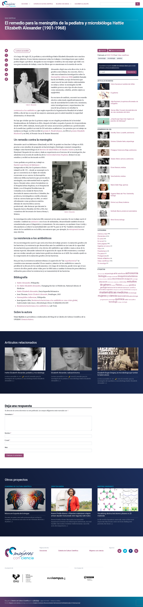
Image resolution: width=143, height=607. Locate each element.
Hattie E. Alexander (31, 105)
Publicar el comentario (14, 455)
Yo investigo (102, 263)
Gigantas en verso (104, 246)
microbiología (111, 58)
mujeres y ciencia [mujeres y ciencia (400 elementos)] (107, 295)
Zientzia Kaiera (27, 319)
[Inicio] (8, 4)
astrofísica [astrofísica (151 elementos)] (121, 273)
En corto (100, 239)
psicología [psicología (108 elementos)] (112, 299)
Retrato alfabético (104, 258)
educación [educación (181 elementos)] (103, 282)
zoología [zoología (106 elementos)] (124, 302)
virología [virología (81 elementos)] (120, 302)
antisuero (35, 222)
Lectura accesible (22, 51)
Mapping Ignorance (106, 486)
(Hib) (61, 77)
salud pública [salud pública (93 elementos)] (132, 299)
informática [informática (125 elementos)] (102, 289)
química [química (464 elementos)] (119, 299)
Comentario (9, 414)
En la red (100, 241)
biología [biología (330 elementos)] (102, 276)
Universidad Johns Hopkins (57, 155)
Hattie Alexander (23, 283)
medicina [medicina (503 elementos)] (122, 292)
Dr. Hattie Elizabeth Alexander (28, 286)
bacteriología (101, 58)
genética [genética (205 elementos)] (132, 285)
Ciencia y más (102, 234)
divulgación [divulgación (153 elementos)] (128, 279)
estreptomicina (75, 229)
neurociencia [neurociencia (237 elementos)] (123, 296)
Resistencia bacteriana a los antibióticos (33, 306)
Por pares (101, 253)
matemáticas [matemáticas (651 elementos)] (108, 292)
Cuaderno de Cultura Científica (18, 486)
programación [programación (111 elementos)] (104, 299)
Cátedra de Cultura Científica (68, 551)
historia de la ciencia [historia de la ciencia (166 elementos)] (114, 287)
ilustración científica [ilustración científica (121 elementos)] (129, 287)
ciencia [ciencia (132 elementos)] (109, 279)
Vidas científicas (10, 18)
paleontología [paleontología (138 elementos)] (133, 296)
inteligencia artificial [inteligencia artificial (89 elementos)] (118, 289)
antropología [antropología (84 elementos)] (101, 273)
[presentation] (118, 86)
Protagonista (102, 256)
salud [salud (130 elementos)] (126, 299)
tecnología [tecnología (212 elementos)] (113, 302)
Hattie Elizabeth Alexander (27, 291)
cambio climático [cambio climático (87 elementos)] (102, 279)
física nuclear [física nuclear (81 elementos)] (125, 285)
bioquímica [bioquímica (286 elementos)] (123, 276)
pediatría (119, 58)
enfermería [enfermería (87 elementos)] (110, 282)
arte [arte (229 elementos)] (115, 273)
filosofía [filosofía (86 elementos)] (113, 285)
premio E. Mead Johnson (52, 131)
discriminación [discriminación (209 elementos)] (118, 279)
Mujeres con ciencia (96, 551)
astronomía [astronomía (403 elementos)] (132, 273)
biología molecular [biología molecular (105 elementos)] (112, 276)
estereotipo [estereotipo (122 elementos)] (123, 282)
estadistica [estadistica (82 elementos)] (116, 282)
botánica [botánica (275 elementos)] (133, 276)
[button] (6, 50)
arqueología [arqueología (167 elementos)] (109, 273)
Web (6, 447)
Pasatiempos (102, 251)
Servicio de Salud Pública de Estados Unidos (57, 150)
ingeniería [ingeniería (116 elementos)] (110, 289)
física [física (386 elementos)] (119, 284)
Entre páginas (102, 244)
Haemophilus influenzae (26, 297)
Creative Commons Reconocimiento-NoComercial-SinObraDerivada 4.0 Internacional (56, 603)
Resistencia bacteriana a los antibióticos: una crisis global (54, 300)
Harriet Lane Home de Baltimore (26, 165)
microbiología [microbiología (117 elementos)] (132, 293)
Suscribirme (131, 72)
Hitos (99, 248)
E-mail (7, 440)
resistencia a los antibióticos (25, 110)
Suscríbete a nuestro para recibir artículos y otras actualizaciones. (117, 67)
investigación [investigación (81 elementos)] (134, 289)
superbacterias (70, 261)
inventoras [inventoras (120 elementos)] (127, 289)
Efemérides (102, 236)
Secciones (43, 551)
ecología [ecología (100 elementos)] (135, 279)
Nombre (8, 433)
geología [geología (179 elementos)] (103, 287)
